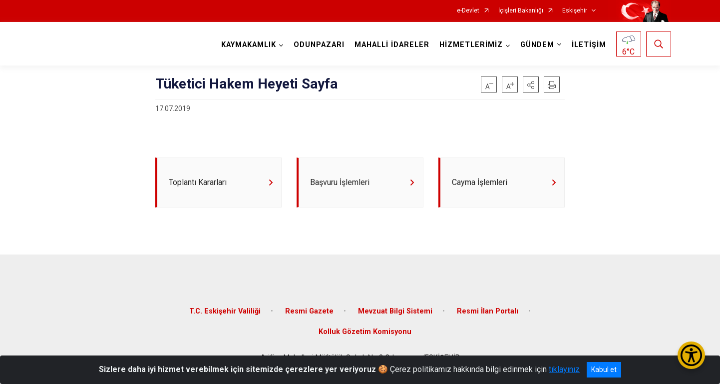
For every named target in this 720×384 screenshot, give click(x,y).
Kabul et (604, 370)
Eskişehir (574, 11)
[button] (531, 84)
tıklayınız (564, 369)
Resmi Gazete (309, 311)
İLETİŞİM (589, 44)
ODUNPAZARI (319, 44)
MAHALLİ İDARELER (392, 44)
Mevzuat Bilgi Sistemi (395, 311)
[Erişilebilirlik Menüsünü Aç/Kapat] (691, 355)
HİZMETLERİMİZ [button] (471, 44)
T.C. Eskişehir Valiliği (225, 311)
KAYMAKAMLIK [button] (248, 44)
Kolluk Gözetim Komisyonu (365, 332)
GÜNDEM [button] (537, 44)
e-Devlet (468, 11)
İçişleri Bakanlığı (520, 11)
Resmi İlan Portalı (487, 311)
